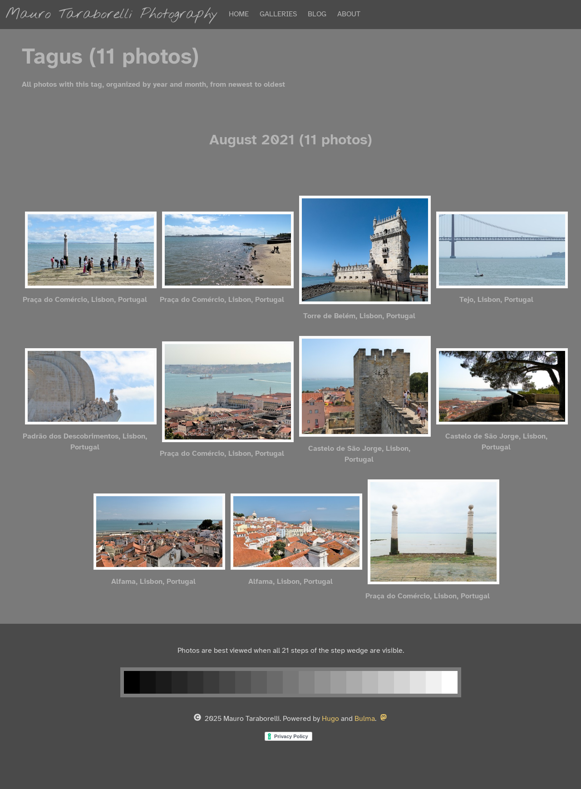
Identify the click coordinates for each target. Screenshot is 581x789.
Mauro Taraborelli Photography (111, 14)
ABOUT (348, 14)
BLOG (317, 14)
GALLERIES (278, 14)
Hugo (330, 719)
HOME (239, 14)
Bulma (365, 719)
